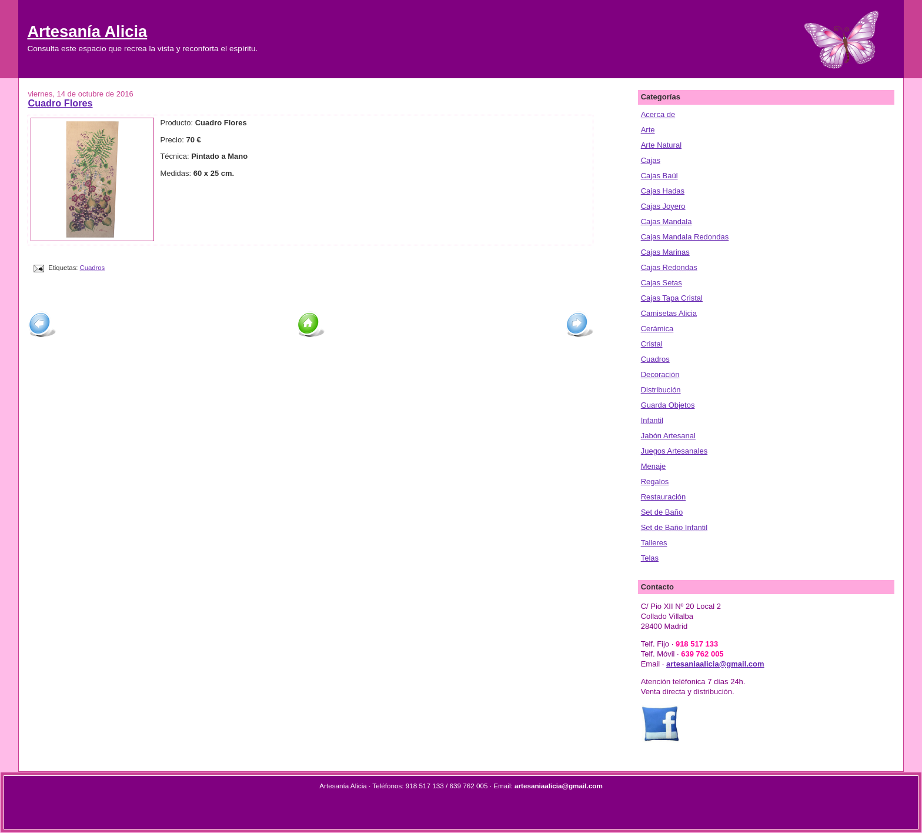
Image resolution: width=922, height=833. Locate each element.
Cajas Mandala (666, 221)
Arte (648, 129)
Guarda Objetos (668, 405)
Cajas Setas (661, 282)
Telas (650, 558)
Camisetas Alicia (669, 313)
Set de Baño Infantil (674, 527)
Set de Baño (662, 512)
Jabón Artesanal (668, 435)
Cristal (652, 343)
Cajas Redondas (669, 267)
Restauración (663, 496)
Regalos (655, 481)
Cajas (650, 160)
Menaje (653, 466)
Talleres (654, 542)
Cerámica (657, 328)
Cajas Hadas (662, 190)
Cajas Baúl (659, 175)
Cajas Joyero (663, 206)
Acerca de (658, 114)
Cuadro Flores (60, 103)
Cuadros (92, 267)
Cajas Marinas (665, 252)
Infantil (652, 420)
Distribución (661, 389)
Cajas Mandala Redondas (685, 236)
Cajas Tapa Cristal (672, 298)
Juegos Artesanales (674, 451)
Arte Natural (661, 145)
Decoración (660, 374)
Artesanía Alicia (87, 31)
